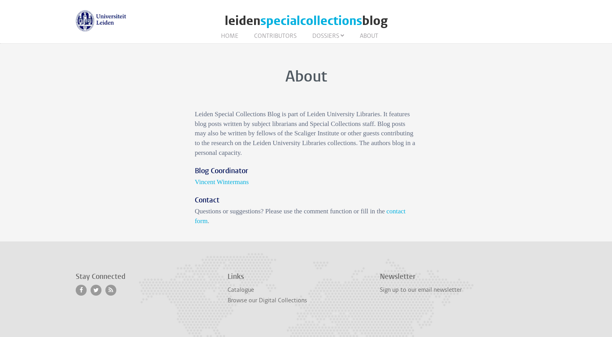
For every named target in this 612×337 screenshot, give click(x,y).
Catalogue (241, 290)
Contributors (275, 36)
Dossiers (325, 36)
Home (229, 36)
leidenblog (306, 20)
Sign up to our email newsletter (421, 290)
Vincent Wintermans (222, 182)
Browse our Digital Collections (267, 300)
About (369, 36)
